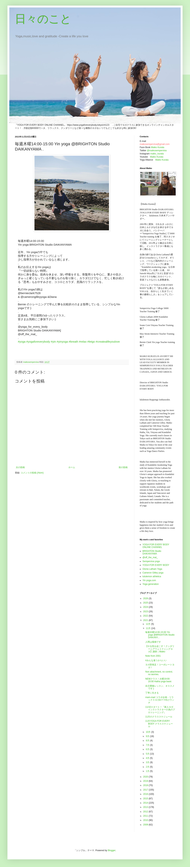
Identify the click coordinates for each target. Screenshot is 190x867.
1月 (148, 771)
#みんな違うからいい (156, 660)
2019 (146, 781)
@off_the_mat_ (150, 557)
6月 (148, 749)
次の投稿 (20, 467)
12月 (148, 624)
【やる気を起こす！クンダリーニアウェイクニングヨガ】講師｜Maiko (159, 649)
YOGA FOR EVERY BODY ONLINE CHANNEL (155, 545)
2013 (146, 807)
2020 (146, 776)
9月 (148, 736)
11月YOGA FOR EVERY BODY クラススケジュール (159, 724)
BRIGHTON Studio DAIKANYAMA (151, 552)
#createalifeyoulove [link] (108, 341)
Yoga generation (150, 584)
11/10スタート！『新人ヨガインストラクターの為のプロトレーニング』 (160, 710)
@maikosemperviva (157, 150)
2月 (148, 767)
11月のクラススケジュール (158, 716)
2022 (146, 615)
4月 (148, 758)
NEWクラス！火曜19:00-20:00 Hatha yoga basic (158, 680)
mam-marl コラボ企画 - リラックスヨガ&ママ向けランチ (159, 700)
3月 (148, 762)
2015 (146, 798)
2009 (146, 824)
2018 (146, 785)
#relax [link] (83, 341)
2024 (146, 607)
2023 (146, 611)
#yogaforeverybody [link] (38, 341)
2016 (146, 794)
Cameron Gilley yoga (152, 572)
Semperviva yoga (151, 561)
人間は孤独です (153, 642)
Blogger (111, 850)
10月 (148, 732)
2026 (146, 598)
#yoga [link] (22, 341)
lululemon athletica (151, 576)
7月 (148, 745)
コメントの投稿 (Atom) (32, 472)
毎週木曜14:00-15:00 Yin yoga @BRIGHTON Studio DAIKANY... (160, 635)
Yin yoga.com (149, 580)
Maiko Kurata (157, 147)
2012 (146, 811)
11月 (148, 628)
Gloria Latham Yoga (152, 569)
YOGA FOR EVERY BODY (155, 565)
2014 (146, 803)
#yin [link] (53, 341)
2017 (146, 789)
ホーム (71, 467)
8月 (148, 740)
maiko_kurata (157, 153)
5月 (148, 753)
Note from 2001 (153, 656)
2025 (146, 602)
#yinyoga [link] (62, 341)
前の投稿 (123, 467)
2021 (146, 620)
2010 (146, 820)
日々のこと (43, 19)
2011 (146, 816)
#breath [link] (73, 341)
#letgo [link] (91, 341)
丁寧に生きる (152, 693)
